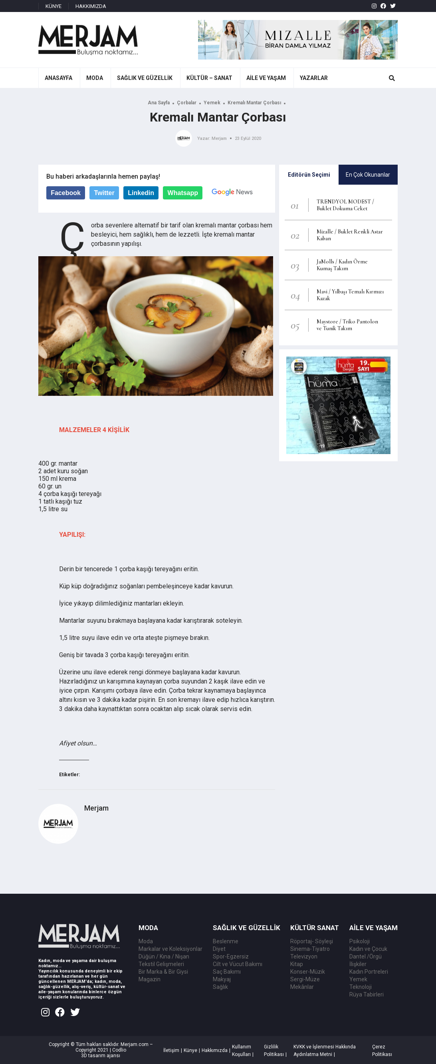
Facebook (66, 192)
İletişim (171, 1050)
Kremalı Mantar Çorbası (254, 103)
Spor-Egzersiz (231, 956)
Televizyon (303, 956)
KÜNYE (53, 6)
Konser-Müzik (307, 971)
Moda (146, 941)
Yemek (212, 103)
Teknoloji (360, 987)
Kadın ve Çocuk (368, 949)
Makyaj (222, 979)
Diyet (219, 949)
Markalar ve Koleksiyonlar (170, 949)
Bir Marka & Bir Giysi (163, 971)
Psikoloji (359, 941)
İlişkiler (358, 964)
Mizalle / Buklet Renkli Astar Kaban (350, 235)
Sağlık (220, 987)
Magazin (150, 979)
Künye (190, 1050)
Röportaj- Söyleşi (311, 941)
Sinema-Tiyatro (310, 949)
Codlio (119, 1050)
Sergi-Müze (305, 979)
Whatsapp (183, 192)
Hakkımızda (215, 1050)
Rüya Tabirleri (366, 994)
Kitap (296, 964)
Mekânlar (302, 987)
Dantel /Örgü (365, 956)
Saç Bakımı (227, 971)
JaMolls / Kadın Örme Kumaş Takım (342, 265)
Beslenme (225, 941)
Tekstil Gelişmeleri (161, 964)
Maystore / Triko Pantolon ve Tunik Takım (347, 325)
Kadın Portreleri (368, 971)
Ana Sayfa (159, 103)
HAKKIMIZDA (90, 6)
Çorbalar (186, 103)
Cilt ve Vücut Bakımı (237, 964)
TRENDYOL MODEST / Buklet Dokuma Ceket (345, 205)
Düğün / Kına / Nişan (164, 956)
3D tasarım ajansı (100, 1055)
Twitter (104, 192)
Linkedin (141, 192)
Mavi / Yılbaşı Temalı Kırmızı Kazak (350, 295)
